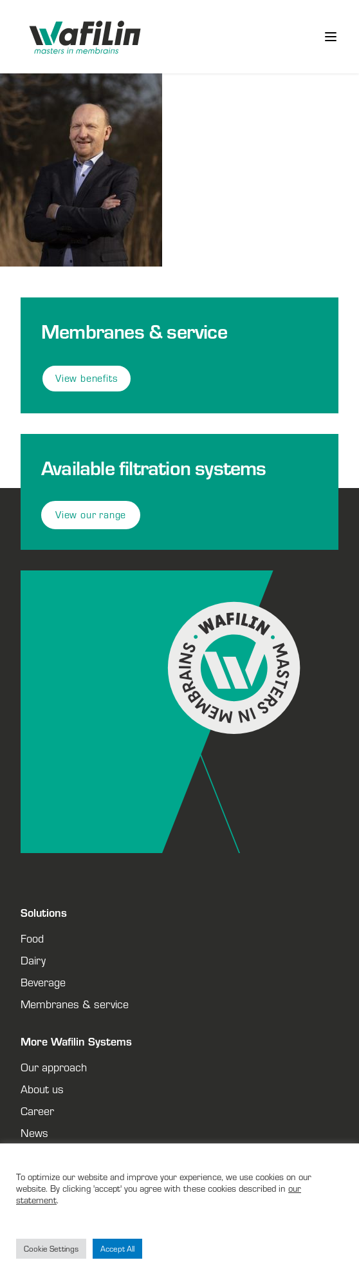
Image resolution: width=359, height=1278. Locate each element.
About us (42, 1088)
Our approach (54, 1066)
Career (37, 1110)
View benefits (86, 378)
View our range (90, 514)
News (34, 1132)
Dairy (33, 960)
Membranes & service (75, 1003)
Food (32, 938)
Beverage (43, 981)
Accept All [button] (117, 1249)
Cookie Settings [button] (51, 1249)
